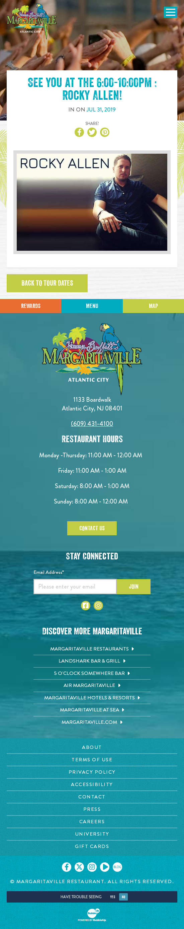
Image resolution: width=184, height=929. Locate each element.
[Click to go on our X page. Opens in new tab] (79, 867)
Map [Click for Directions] (153, 306)
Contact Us (92, 528)
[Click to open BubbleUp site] (92, 915)
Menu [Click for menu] (92, 306)
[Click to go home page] (32, 21)
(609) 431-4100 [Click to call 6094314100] (92, 423)
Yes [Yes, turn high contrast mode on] (112, 897)
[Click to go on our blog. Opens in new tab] (117, 867)
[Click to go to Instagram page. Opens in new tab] (98, 605)
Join (134, 587)
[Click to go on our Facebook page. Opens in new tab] (66, 867)
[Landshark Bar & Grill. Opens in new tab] (92, 661)
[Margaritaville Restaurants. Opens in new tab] (92, 649)
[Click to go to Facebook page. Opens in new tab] (85, 605)
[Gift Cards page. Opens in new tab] (92, 846)
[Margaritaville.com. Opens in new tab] (92, 722)
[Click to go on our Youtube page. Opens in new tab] (104, 867)
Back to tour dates (47, 283)
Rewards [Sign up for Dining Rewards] (30, 306)
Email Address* (48, 572)
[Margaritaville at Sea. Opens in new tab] (92, 710)
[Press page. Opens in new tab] (92, 809)
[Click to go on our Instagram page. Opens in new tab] (92, 867)
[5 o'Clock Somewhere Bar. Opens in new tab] (92, 674)
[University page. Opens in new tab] (92, 834)
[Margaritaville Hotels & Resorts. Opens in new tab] (92, 698)
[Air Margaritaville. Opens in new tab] (92, 686)
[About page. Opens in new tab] (92, 747)
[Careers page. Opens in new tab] (92, 822)
